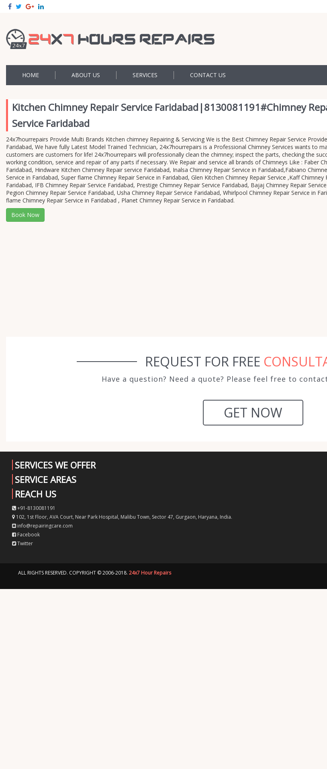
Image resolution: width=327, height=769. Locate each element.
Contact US (208, 75)
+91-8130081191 (33, 508)
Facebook (26, 534)
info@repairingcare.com (42, 525)
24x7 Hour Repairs (150, 572)
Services (145, 75)
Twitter (22, 543)
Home (30, 75)
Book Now (25, 215)
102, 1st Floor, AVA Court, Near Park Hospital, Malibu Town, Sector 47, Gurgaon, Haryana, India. (122, 516)
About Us (86, 75)
